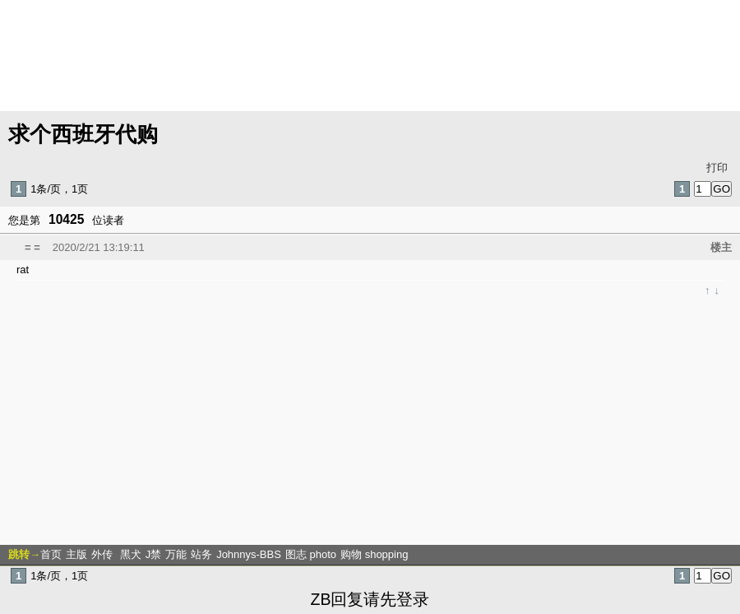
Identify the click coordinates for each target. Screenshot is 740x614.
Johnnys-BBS (248, 554)
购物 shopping (374, 554)
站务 (201, 554)
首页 (51, 554)
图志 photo (310, 554)
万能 (176, 554)
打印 (717, 167)
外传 (103, 554)
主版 (76, 554)
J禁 (154, 554)
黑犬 (130, 554)
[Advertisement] (367, 420)
